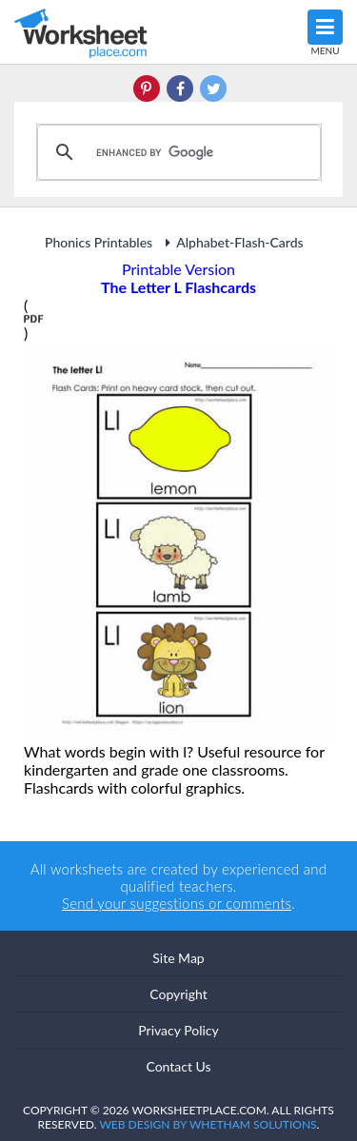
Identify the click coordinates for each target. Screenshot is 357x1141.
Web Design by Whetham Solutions (207, 1124)
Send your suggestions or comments (176, 903)
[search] (176, 152)
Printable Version (178, 269)
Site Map (178, 958)
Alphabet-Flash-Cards (231, 242)
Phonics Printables (98, 242)
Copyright (178, 994)
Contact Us (178, 1066)
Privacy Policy (178, 1030)
